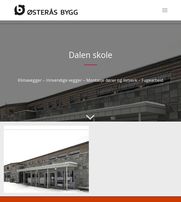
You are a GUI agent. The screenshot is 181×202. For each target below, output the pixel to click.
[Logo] (74, 10)
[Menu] (165, 10)
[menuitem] (165, 10)
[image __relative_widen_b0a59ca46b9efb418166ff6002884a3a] (48, 161)
